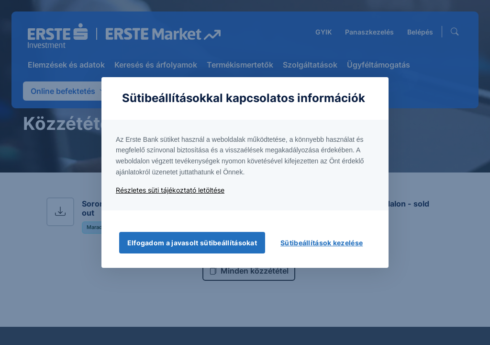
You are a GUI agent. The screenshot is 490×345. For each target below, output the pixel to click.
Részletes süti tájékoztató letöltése (170, 190)
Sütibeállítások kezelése (321, 243)
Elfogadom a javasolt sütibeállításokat (192, 243)
